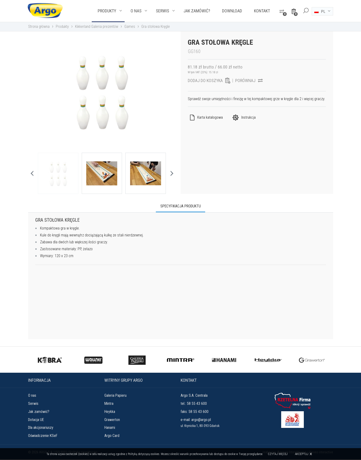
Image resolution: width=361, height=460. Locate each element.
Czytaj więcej (278, 454)
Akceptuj (301, 454)
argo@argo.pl (201, 420)
